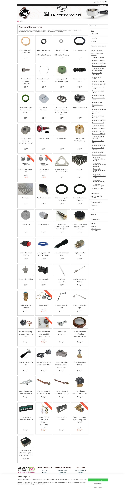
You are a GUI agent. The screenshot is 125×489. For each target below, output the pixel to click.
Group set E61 (44, 305)
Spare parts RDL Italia (98, 134)
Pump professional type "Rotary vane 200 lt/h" (79, 419)
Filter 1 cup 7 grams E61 (26, 171)
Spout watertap (43, 224)
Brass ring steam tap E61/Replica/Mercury (61, 52)
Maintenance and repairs (98, 46)
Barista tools (95, 205)
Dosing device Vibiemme (62, 418)
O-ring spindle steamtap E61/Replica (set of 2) (25, 141)
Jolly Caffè (94, 38)
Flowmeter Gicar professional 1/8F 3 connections (61, 364)
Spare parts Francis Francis (98, 87)
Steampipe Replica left (61, 306)
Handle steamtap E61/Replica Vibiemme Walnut (79, 334)
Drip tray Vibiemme (44, 198)
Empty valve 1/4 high (79, 254)
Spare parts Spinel (97, 152)
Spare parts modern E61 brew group (98, 69)
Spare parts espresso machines (97, 54)
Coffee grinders (95, 193)
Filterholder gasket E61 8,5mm (61, 199)
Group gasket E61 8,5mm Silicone (43, 254)
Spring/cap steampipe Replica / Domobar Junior (62, 226)
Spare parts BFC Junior (99, 63)
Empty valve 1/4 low (26, 279)
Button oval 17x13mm (44, 108)
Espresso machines (96, 51)
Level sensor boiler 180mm (79, 280)
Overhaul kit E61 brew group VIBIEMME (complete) (44, 420)
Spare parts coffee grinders (96, 196)
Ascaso (80, 474)
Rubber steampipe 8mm (79, 80)
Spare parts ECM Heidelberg (97, 73)
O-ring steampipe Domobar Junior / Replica (26, 109)
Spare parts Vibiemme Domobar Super (99, 176)
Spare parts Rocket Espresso (98, 137)
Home (92, 31)
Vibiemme (80, 480)
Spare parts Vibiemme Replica (98, 185)
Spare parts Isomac (98, 95)
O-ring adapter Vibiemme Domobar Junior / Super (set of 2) (62, 110)
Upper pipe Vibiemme (62, 333)
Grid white (25, 198)
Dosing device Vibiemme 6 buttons (26, 418)
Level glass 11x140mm (61, 280)
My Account (97, 2)
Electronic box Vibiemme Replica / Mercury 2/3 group (26, 452)
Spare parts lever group (97, 105)
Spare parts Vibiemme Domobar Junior (99, 170)
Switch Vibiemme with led (26, 254)
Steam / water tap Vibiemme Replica (25, 392)
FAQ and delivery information (96, 229)
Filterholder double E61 (26, 363)
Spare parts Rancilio (98, 131)
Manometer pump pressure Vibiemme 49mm (26, 334)
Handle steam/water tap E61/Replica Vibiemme (79, 226)
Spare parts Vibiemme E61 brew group (99, 159)
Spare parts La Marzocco (96, 112)
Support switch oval (80, 107)
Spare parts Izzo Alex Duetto (98, 98)
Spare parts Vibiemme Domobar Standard (99, 164)
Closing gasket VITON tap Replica (61, 80)
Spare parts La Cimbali (99, 66)
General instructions (80, 470)
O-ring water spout (79, 50)
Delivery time (62, 472)
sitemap (70, 486)
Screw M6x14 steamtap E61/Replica (25, 81)
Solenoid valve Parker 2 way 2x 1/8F (79, 392)
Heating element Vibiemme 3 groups (62, 392)
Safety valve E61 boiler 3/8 (25, 306)
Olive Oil (93, 214)
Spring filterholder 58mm (43, 80)
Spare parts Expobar (98, 81)
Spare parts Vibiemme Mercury (99, 181)
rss (74, 486)
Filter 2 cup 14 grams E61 (44, 171)
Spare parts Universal (98, 188)
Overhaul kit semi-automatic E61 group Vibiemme (43, 334)
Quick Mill (80, 472)
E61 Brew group (80, 476)
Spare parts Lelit (97, 102)
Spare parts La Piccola (98, 120)
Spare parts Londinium (99, 109)
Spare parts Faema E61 (99, 84)
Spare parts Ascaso (98, 58)
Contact (93, 223)
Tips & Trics (94, 34)
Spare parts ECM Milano (97, 77)
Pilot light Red (44, 138)
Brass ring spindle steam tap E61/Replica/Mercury (43, 52)
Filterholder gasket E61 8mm (79, 199)
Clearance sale (95, 219)
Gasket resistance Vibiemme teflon (61, 171)
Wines (92, 210)
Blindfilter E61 (62, 138)
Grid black (79, 169)
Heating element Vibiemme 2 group (43, 392)
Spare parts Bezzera (98, 60)
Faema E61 (81, 478)
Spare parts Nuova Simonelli (98, 116)
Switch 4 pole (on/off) (43, 280)
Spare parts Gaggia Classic (98, 91)
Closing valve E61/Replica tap (79, 139)
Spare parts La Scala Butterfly (98, 148)
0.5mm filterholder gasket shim (25, 51)
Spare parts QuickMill (98, 128)
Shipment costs (62, 470)
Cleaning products (96, 202)
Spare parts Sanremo (98, 145)
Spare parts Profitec (98, 126)
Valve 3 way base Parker (80, 363)
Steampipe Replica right (79, 306)
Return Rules (62, 474)
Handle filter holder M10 (62, 254)
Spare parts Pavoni (98, 123)
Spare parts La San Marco (98, 141)
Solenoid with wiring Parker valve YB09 (43, 363)
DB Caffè (93, 41)
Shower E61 (26, 224)
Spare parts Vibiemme (99, 155)
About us (93, 226)
